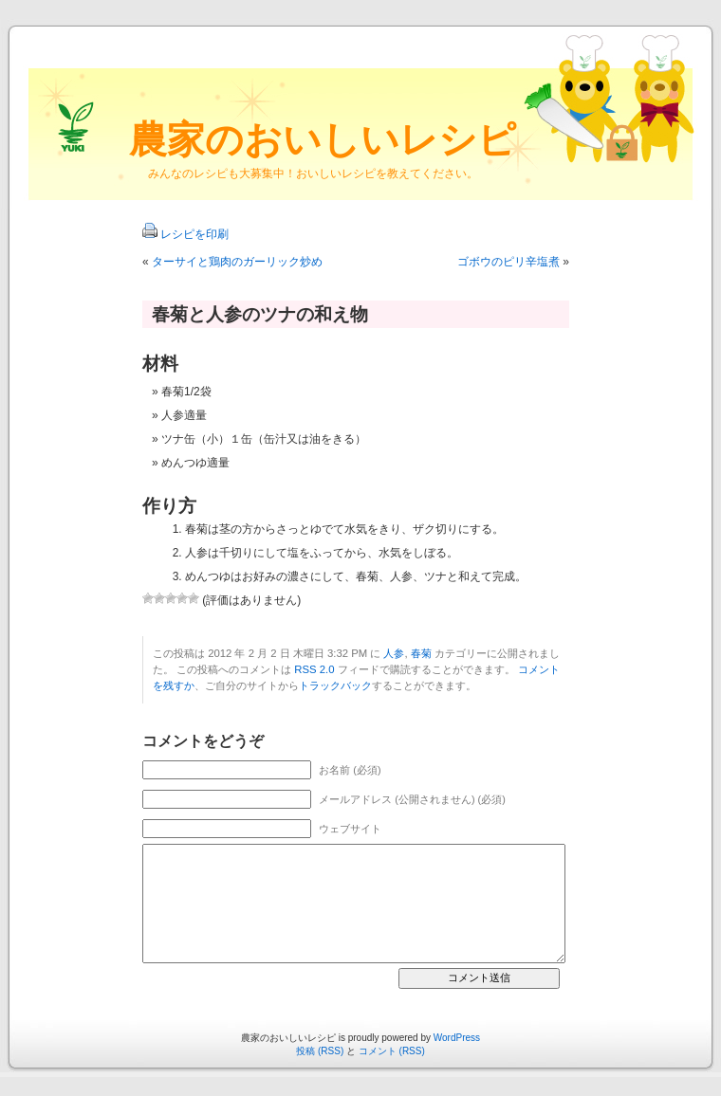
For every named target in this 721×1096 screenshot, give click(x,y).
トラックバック (335, 685)
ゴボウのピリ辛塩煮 (508, 261)
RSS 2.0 (314, 669)
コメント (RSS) (392, 1051)
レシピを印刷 (194, 234)
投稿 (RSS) (319, 1051)
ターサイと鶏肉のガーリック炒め (237, 261)
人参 (393, 653)
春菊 (421, 653)
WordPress (457, 1037)
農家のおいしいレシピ (322, 139)
